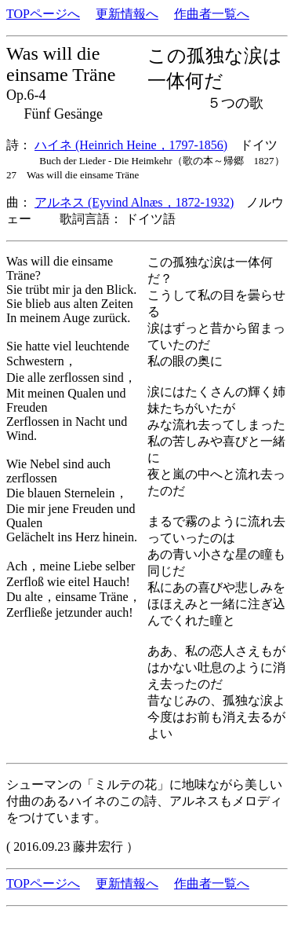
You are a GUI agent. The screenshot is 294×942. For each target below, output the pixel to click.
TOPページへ (43, 13)
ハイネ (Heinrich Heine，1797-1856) (130, 145)
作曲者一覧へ (211, 13)
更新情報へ (127, 13)
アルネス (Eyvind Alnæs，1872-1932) (134, 202)
